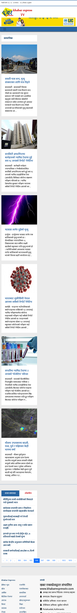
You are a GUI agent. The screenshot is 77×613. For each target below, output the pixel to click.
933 (19, 560)
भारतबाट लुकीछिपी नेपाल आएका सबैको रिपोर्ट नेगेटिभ (18, 300)
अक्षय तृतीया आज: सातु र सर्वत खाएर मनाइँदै (17, 526)
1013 (70, 560)
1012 (64, 560)
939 (53, 560)
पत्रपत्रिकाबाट (23, 588)
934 (25, 560)
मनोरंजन (22, 608)
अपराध (3, 600)
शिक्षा (21, 604)
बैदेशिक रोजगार (6, 596)
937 (42, 560)
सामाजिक (22, 592)
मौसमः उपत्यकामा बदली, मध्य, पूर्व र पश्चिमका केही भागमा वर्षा (17, 446)
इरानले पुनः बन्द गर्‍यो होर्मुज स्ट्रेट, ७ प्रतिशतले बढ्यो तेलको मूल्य (16, 535)
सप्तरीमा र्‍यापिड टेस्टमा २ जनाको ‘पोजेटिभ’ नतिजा (17, 372)
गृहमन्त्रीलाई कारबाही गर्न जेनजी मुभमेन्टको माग (15, 518)
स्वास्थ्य (3, 608)
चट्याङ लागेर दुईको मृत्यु (16, 229)
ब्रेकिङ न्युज (5, 585)
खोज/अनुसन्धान (24, 600)
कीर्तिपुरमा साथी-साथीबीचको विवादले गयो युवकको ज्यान (18, 501)
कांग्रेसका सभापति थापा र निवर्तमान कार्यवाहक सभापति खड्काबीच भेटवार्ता (18, 509)
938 (48, 560)
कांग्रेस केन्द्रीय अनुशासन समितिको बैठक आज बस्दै (19, 544)
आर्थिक (3, 592)
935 (31, 560)
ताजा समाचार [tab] (10, 493)
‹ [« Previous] (3, 560)
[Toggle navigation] (4, 29)
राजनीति (22, 585)
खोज (3, 588)
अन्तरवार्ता (22, 596)
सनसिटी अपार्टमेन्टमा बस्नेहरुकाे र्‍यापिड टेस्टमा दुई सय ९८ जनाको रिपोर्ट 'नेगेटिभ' (19, 157)
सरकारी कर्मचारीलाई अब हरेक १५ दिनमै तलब (18, 552)
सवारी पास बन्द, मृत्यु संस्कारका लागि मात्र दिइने (17, 81)
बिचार (3, 604)
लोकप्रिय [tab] (28, 493)
